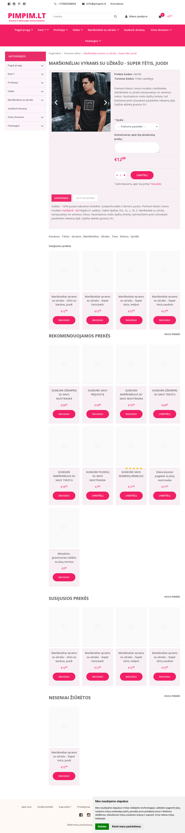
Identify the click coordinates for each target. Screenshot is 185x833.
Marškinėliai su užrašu (20, 99)
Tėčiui (65, 236)
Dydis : (120, 120)
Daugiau (64, 320)
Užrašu (105, 236)
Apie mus (26, 806)
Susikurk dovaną (134, 30)
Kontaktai (117, 3)
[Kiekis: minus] (117, 175)
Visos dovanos (16, 117)
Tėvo (115, 236)
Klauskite (156, 184)
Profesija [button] (59, 30)
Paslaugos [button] (91, 41)
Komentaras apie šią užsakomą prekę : (134, 136)
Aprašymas (61, 198)
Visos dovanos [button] (160, 30)
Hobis (11, 91)
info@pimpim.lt (94, 3)
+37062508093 (65, 3)
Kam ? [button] (42, 30)
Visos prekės (172, 334)
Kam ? (11, 73)
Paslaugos (14, 125)
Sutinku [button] (102, 826)
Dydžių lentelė (45, 806)
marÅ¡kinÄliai (70, 210)
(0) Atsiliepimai (85, 198)
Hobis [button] (76, 30)
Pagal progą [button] (22, 30)
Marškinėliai (91, 236)
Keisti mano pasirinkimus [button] (126, 826)
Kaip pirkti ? (65, 806)
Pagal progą (15, 65)
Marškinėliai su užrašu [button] (102, 30)
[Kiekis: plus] (124, 175)
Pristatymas (83, 806)
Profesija (13, 82)
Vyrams (76, 236)
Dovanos (54, 236)
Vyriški (135, 236)
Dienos (124, 236)
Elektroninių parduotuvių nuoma (83, 824)
